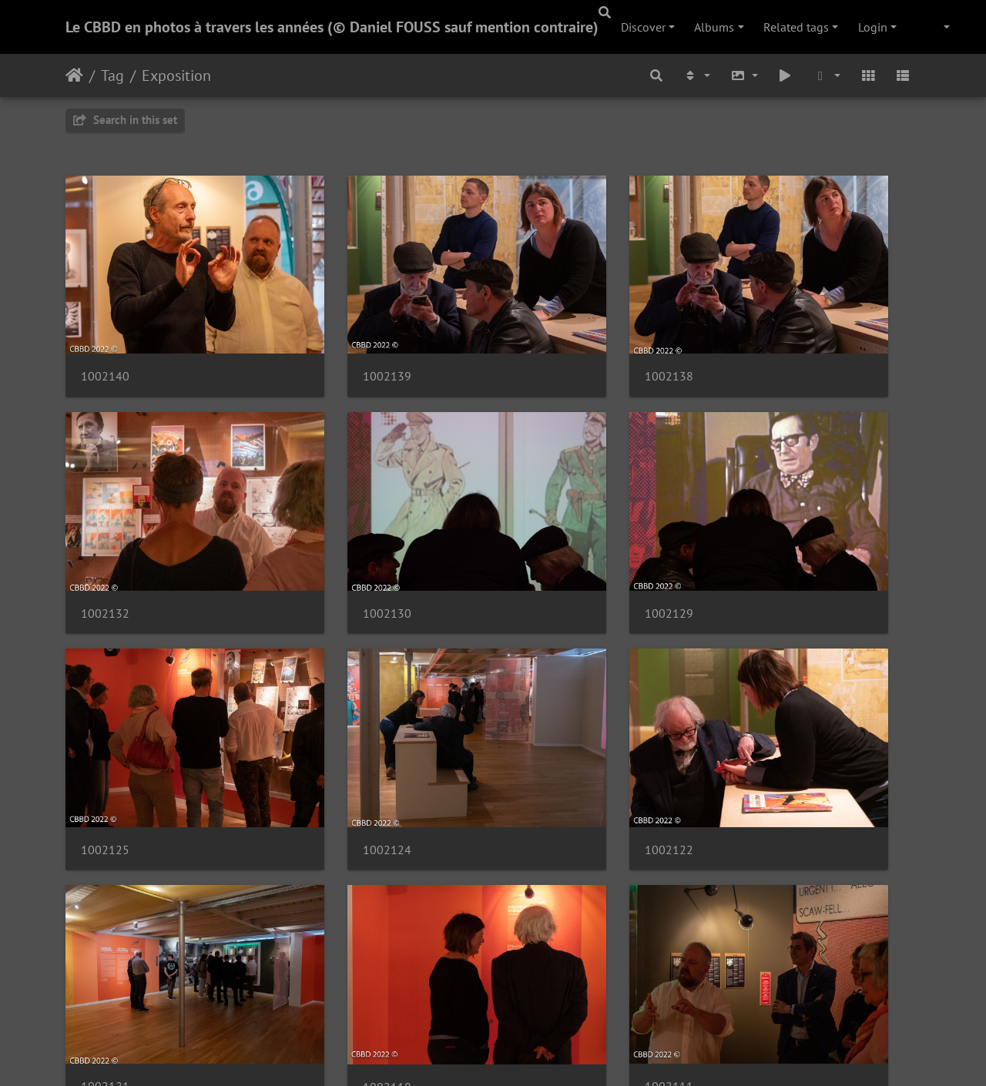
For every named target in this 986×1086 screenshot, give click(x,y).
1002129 (324, 527)
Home (74, 75)
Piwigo (525, 1053)
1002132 (764, 334)
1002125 (544, 527)
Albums (714, 27)
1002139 (324, 334)
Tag (112, 75)
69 (559, 994)
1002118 (544, 721)
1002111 (764, 720)
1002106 (105, 914)
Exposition (176, 75)
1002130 (105, 527)
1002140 (105, 334)
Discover (643, 27)
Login (872, 27)
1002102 (324, 914)
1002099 (544, 915)
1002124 (764, 527)
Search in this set (125, 119)
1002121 (324, 720)
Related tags (796, 27)
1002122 (105, 720)
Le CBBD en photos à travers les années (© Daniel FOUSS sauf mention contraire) (332, 27)
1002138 (544, 334)
